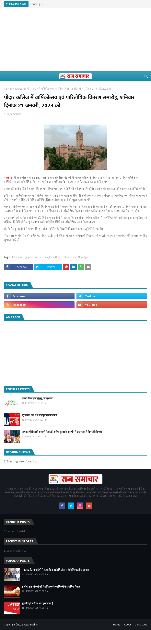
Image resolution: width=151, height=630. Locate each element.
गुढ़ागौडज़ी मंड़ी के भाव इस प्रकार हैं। (38, 603)
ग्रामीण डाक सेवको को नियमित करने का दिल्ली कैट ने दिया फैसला (51, 586)
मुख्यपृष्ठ (7, 88)
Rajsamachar (14, 114)
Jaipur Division (33, 257)
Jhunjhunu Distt (52, 257)
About (127, 624)
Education (17, 257)
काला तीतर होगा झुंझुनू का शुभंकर (37, 398)
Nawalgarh (19, 88)
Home (116, 624)
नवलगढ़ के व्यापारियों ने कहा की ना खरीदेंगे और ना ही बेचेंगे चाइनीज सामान (55, 570)
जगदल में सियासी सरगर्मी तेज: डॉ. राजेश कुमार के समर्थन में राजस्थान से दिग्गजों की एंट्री (62, 432)
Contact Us (141, 624)
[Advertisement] (75, 39)
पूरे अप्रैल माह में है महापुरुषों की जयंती (39, 415)
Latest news (69, 257)
